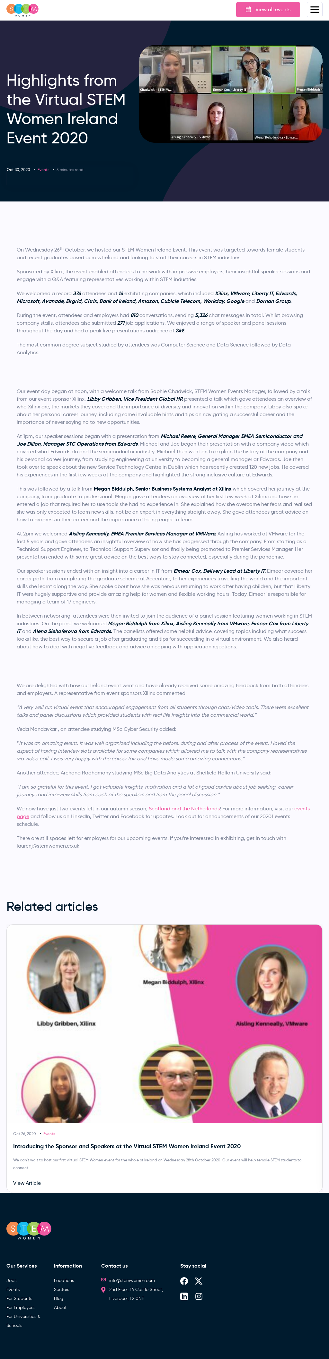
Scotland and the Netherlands (184, 809)
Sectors (61, 1289)
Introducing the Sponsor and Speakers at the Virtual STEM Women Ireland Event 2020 (127, 1146)
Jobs (11, 1280)
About (60, 1307)
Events (43, 169)
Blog (58, 1298)
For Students (19, 1298)
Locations (64, 1280)
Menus (315, 9)
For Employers (20, 1307)
